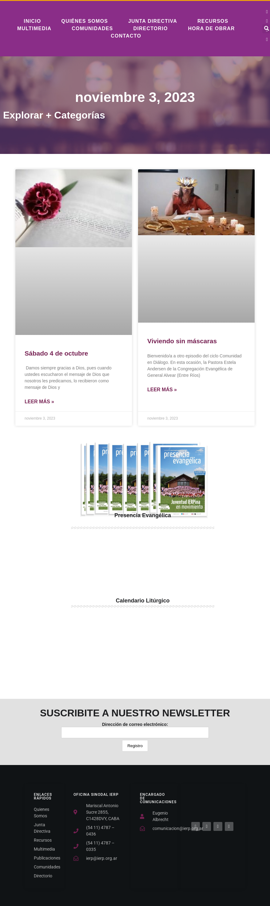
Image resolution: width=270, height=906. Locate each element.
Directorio (150, 28)
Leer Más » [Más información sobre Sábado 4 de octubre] (39, 401)
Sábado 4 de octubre (56, 353)
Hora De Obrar (211, 28)
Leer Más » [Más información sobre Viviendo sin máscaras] (162, 389)
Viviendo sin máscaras (182, 340)
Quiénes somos (84, 21)
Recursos (212, 21)
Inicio (32, 21)
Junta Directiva (152, 21)
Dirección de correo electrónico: (135, 730)
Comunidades (92, 28)
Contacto (126, 35)
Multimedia (34, 28)
